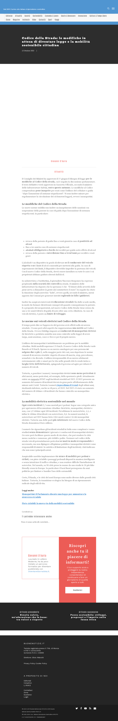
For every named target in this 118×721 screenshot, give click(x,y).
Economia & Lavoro (51, 15)
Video (34, 19)
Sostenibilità (37, 15)
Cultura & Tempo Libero (98, 15)
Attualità (18, 15)
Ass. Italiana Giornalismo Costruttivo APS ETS (44, 714)
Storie (8, 19)
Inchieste (26, 19)
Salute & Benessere (68, 15)
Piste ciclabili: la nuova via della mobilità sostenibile (48, 503)
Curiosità (42, 19)
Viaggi (57, 19)
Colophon (28, 683)
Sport (50, 19)
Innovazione (82, 15)
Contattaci (28, 690)
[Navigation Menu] (113, 8)
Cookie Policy (41, 663)
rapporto (35, 379)
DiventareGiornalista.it (38, 571)
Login (26, 697)
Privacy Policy (29, 663)
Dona (26, 692)
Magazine (16, 19)
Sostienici (77, 590)
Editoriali (9, 15)
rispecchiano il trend (67, 385)
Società (27, 15)
